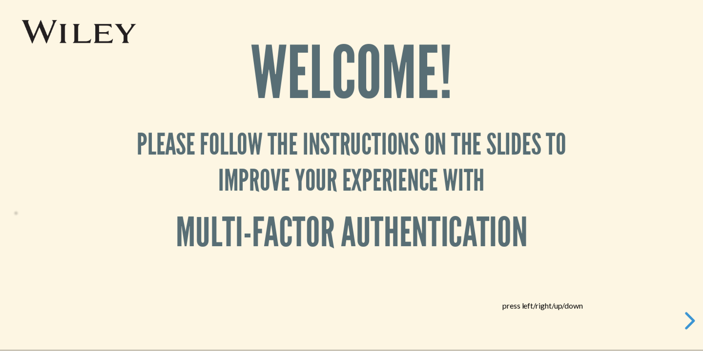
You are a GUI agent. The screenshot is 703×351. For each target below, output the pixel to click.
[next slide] (688, 321)
